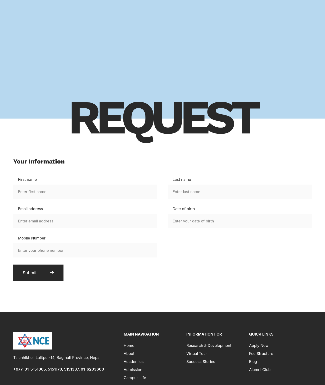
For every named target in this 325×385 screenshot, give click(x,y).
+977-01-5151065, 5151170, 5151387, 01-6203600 (58, 369)
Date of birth (184, 208)
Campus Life (135, 378)
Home (129, 346)
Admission (133, 370)
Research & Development (208, 346)
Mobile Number (31, 238)
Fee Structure (261, 354)
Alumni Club (260, 370)
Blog (253, 362)
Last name (182, 179)
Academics (134, 362)
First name (27, 179)
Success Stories (200, 362)
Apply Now (259, 346)
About (129, 354)
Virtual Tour (196, 354)
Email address (30, 208)
